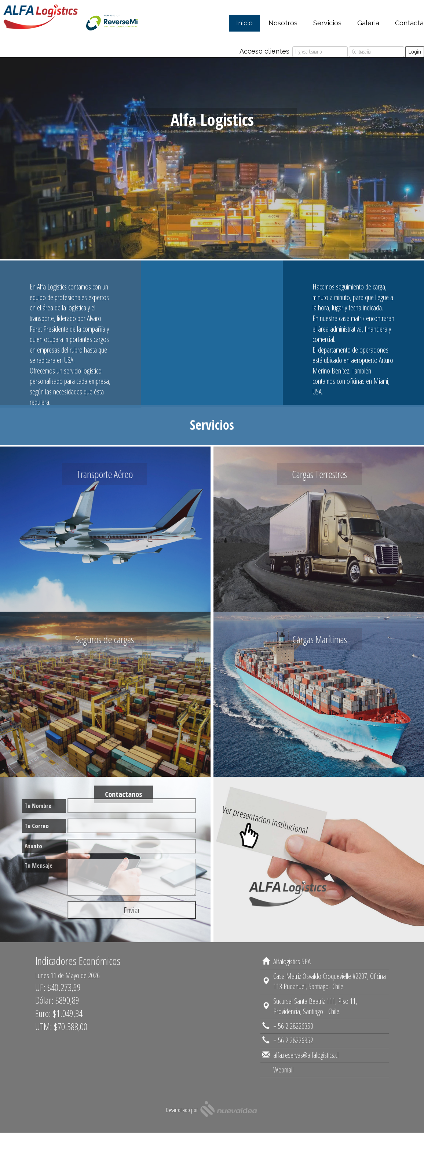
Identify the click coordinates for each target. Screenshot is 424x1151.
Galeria (368, 23)
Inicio (244, 23)
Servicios (327, 23)
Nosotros (282, 23)
